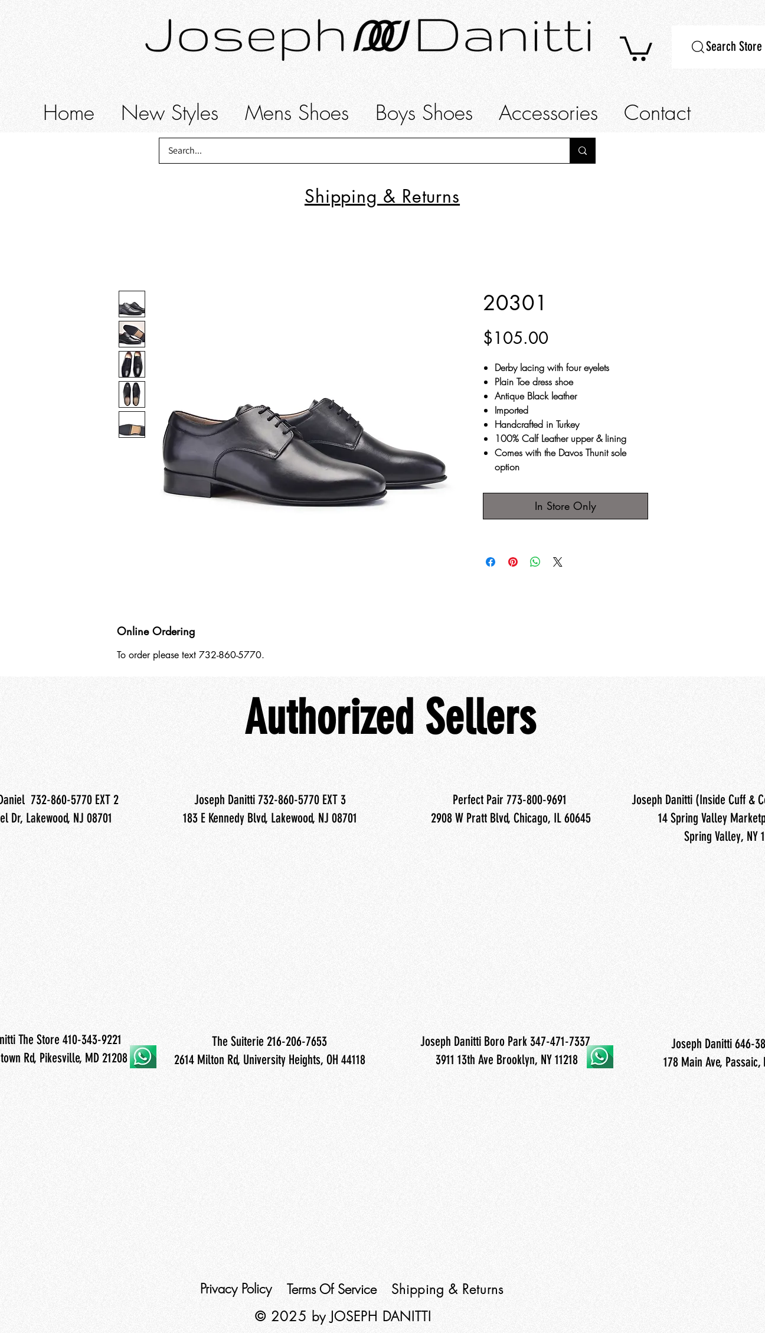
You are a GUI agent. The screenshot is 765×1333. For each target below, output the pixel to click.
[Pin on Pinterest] (513, 562)
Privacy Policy (236, 1289)
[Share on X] (558, 562)
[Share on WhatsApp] (535, 562)
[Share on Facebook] (490, 562)
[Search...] (356, 150)
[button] (636, 47)
